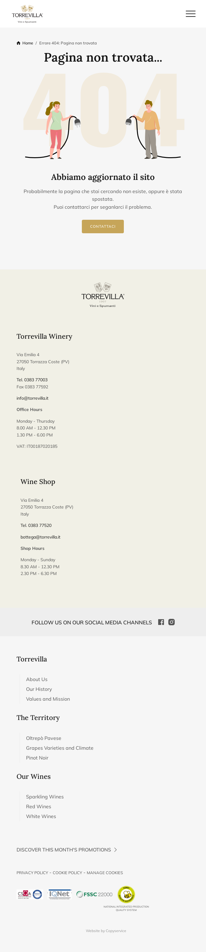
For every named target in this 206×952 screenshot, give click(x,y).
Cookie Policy (67, 872)
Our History (39, 689)
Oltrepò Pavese (43, 738)
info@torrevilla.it (32, 398)
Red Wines (38, 806)
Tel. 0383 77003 (32, 380)
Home (27, 42)
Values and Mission (48, 699)
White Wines (41, 816)
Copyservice (116, 930)
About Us (37, 679)
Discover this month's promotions (68, 850)
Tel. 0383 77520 (36, 525)
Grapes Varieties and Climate (59, 748)
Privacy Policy (32, 872)
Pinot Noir (37, 758)
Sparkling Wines (45, 797)
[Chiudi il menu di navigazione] (191, 14)
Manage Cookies (105, 872)
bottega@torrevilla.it (40, 537)
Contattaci (103, 226)
